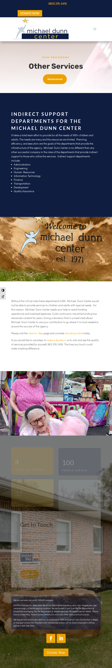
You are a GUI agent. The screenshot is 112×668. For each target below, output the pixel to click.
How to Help (36, 333)
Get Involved (54, 79)
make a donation (56, 340)
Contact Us (29, 574)
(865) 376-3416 (57, 3)
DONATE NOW (29, 13)
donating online (74, 333)
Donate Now (56, 652)
